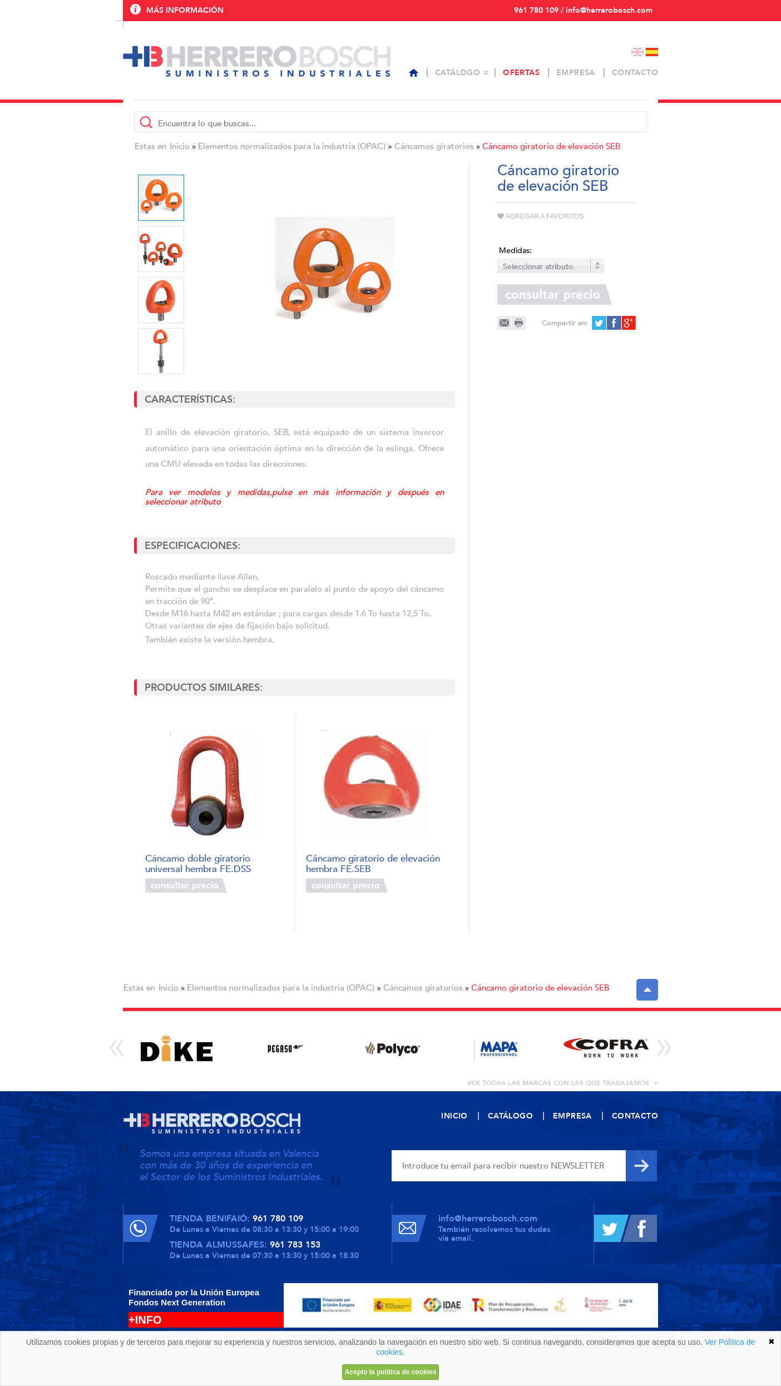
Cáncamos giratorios (434, 146)
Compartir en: (565, 323)
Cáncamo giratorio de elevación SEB (551, 146)
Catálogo (457, 72)
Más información (185, 10)
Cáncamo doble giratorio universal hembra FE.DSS (198, 863)
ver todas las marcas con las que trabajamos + (562, 1082)
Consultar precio (186, 885)
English (637, 52)
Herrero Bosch (256, 61)
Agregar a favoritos (540, 216)
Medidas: (515, 250)
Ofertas (521, 72)
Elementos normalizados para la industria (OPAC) (291, 146)
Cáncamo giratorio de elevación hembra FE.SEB (373, 863)
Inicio (180, 146)
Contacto (635, 72)
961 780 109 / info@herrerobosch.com (583, 10)
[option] (335, 277)
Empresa (575, 72)
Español (652, 52)
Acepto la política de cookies (391, 1372)
